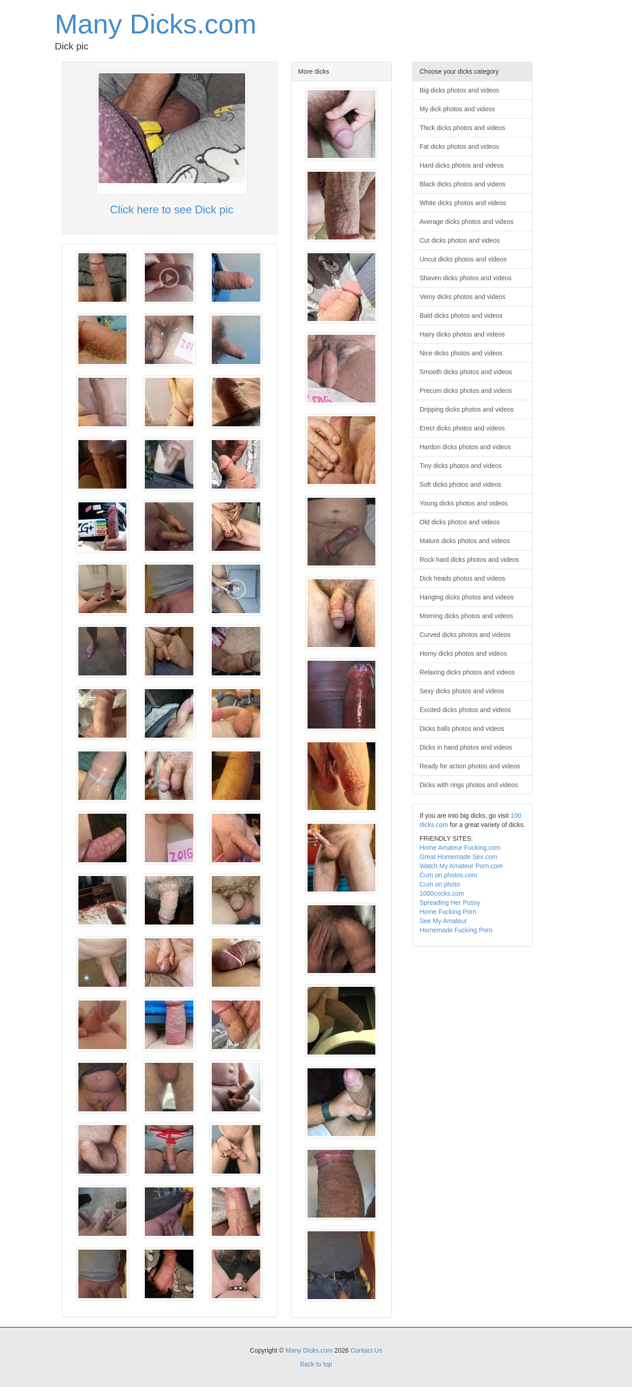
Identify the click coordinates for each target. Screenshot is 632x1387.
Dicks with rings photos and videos (469, 785)
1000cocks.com (442, 893)
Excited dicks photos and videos (465, 709)
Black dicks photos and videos (463, 184)
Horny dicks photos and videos (463, 653)
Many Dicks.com (156, 24)
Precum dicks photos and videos (466, 390)
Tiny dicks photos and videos (461, 465)
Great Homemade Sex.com (459, 856)
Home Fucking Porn (448, 911)
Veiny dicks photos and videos (463, 296)
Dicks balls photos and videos (462, 728)
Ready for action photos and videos (470, 766)
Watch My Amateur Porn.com (461, 866)
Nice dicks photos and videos (461, 353)
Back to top (316, 1364)
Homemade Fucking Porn (456, 930)
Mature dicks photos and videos (465, 540)
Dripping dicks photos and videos (467, 409)
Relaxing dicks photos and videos (467, 672)
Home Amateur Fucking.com (460, 847)
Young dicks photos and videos (464, 503)
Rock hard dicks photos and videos (469, 559)
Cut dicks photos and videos (460, 240)
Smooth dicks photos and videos (466, 371)
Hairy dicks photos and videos (462, 334)
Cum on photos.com (448, 875)
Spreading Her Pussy (450, 902)
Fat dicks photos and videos (460, 146)
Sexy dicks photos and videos (462, 691)
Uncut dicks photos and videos (463, 259)
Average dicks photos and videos (467, 221)
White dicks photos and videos (463, 203)
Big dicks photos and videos (460, 90)
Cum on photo (440, 884)
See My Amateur (443, 921)
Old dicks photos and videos (460, 522)
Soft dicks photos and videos (460, 484)
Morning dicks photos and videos (466, 616)
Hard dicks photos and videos (462, 165)
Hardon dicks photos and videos (465, 447)
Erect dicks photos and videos (462, 428)
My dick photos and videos (457, 109)
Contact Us (366, 1350)
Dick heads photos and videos (463, 578)
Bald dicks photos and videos (461, 315)
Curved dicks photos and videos (465, 634)
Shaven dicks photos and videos (466, 278)
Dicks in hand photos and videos (466, 747)
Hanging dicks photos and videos (467, 597)
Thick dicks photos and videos (463, 127)
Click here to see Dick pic (171, 209)
